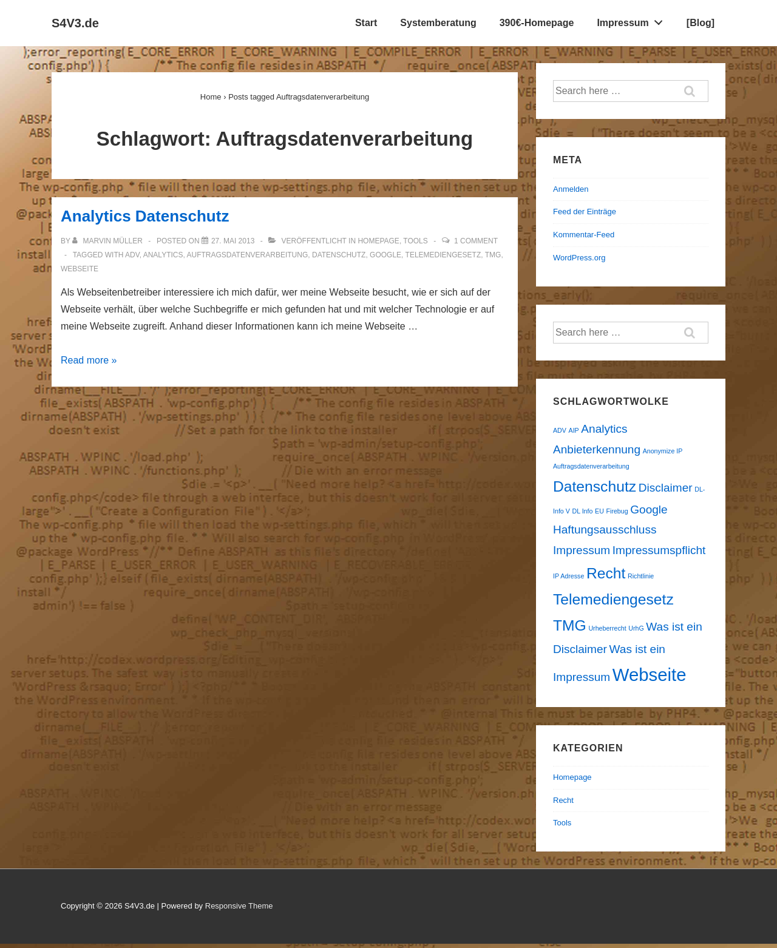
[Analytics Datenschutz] (232, 241)
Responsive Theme (239, 905)
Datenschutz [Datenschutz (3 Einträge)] (594, 486)
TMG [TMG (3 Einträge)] (569, 625)
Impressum (633, 20)
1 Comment (476, 241)
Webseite (79, 269)
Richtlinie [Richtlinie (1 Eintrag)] (641, 576)
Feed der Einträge (584, 211)
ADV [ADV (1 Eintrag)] (559, 430)
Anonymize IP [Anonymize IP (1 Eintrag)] (663, 451)
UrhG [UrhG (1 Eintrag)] (635, 628)
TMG (493, 255)
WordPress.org (579, 257)
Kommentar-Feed (583, 234)
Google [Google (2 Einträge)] (648, 509)
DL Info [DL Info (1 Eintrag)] (582, 511)
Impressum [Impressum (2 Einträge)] (581, 550)
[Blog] (700, 23)
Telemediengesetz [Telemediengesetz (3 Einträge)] (613, 599)
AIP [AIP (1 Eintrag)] (574, 430)
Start (366, 23)
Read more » (89, 360)
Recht (563, 800)
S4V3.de (75, 23)
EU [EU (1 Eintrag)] (599, 511)
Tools (415, 241)
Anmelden (571, 189)
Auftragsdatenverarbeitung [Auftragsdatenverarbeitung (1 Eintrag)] (591, 466)
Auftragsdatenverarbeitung (247, 255)
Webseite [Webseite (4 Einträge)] (649, 675)
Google (385, 255)
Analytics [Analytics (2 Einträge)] (604, 428)
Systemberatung (438, 23)
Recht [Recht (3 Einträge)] (605, 573)
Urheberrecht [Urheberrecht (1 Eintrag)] (607, 628)
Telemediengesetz (443, 255)
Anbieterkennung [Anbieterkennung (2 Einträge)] (596, 449)
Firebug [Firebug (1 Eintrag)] (617, 511)
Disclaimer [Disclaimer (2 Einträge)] (666, 487)
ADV (132, 255)
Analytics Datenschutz (145, 216)
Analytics (163, 255)
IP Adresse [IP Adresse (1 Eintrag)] (568, 576)
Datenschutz (338, 255)
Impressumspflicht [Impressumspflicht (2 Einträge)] (658, 550)
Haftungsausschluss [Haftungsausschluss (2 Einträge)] (604, 529)
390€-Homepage (537, 23)
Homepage (378, 241)
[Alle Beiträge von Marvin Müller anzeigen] (108, 241)
